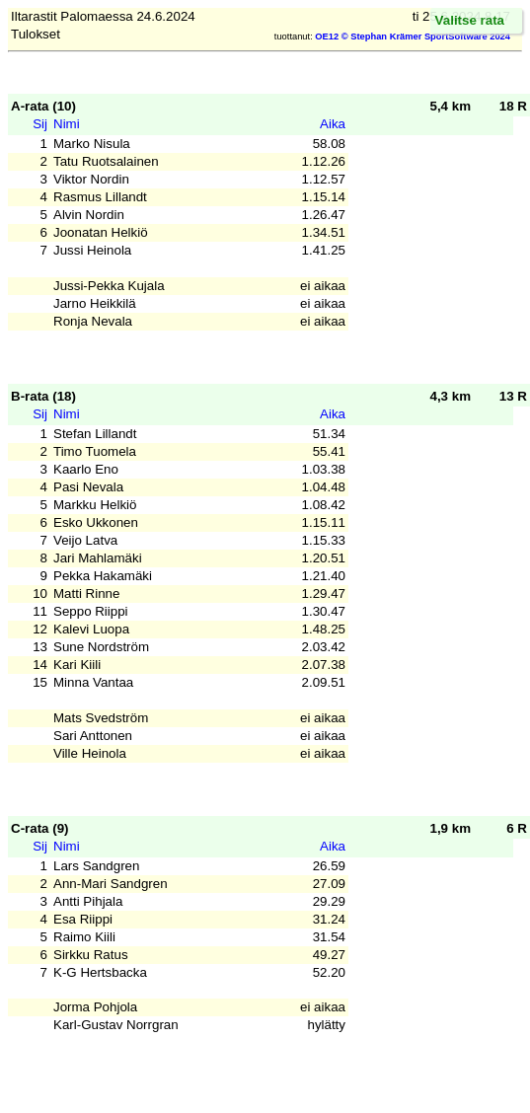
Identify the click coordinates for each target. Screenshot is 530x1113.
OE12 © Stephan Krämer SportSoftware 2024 (412, 36)
